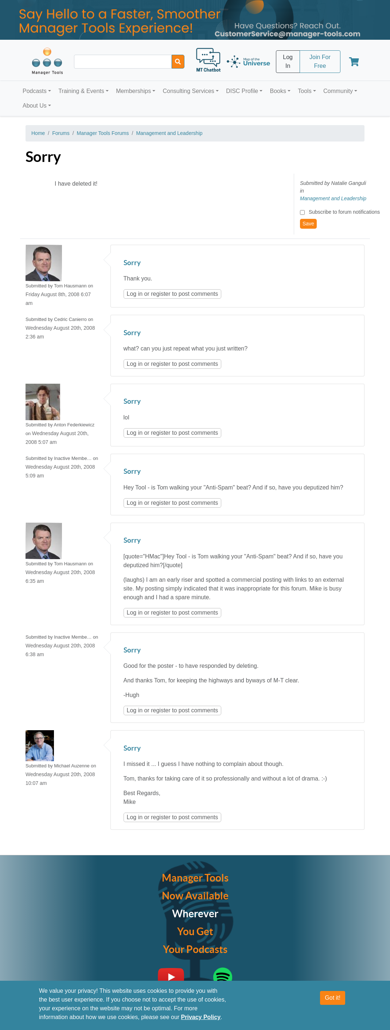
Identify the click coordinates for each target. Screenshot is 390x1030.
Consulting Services (188, 91)
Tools (304, 91)
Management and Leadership (169, 133)
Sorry (132, 263)
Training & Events (81, 91)
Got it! (332, 998)
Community (338, 91)
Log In (288, 61)
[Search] (178, 62)
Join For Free (320, 61)
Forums (60, 133)
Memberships (133, 91)
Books (278, 91)
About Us (35, 105)
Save (308, 223)
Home (38, 133)
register (160, 294)
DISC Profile (242, 91)
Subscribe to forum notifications (344, 212)
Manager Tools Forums (103, 133)
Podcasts (35, 91)
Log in (135, 294)
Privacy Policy (201, 1017)
